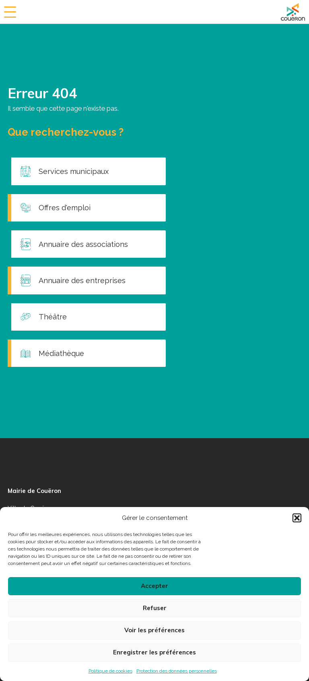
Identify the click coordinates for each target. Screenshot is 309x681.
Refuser (155, 608)
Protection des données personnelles (176, 671)
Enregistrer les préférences (154, 652)
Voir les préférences (154, 630)
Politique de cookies (110, 671)
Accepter (154, 586)
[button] (297, 518)
